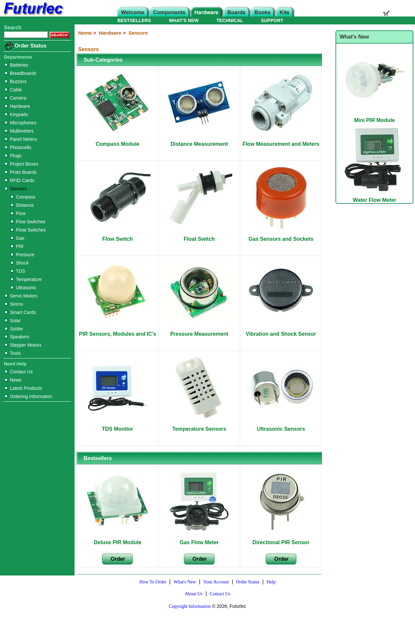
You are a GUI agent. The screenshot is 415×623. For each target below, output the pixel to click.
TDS (18, 271)
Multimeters (19, 131)
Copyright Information (190, 606)
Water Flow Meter (374, 197)
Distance (22, 205)
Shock (20, 262)
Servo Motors (21, 295)
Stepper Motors (23, 345)
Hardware (17, 106)
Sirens (14, 304)
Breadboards (20, 73)
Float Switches (28, 230)
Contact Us (19, 371)
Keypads (16, 114)
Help (271, 581)
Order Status (31, 45)
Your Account (216, 581)
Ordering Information (28, 396)
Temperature (26, 279)
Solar (13, 320)
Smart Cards (20, 312)
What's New (185, 581)
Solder (14, 328)
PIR (17, 246)
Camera (15, 98)
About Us (194, 593)
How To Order (153, 581)
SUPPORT (272, 20)
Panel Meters (21, 139)
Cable (13, 89)
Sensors (16, 188)
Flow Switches (28, 221)
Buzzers (16, 81)
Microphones (20, 122)
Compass (23, 197)
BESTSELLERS (134, 20)
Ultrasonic (23, 287)
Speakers (17, 336)
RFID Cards (19, 180)
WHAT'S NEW (184, 20)
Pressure (22, 254)
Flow (18, 213)
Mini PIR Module (374, 117)
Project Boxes (21, 164)
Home (85, 33)
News (13, 380)
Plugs (13, 155)
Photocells (18, 147)
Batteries (16, 65)
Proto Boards (21, 172)
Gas (17, 238)
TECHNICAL (229, 20)
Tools (13, 353)
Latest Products (23, 388)
